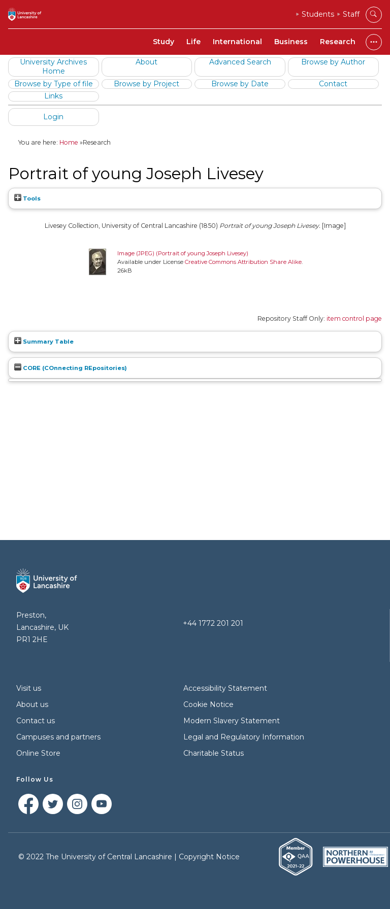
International (237, 41)
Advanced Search (240, 61)
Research (337, 41)
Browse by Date (240, 83)
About (146, 61)
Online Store (38, 753)
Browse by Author (333, 61)
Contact (333, 83)
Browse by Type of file (53, 83)
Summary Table (44, 341)
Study (163, 41)
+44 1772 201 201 (213, 623)
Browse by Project (146, 83)
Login (53, 116)
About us (32, 704)
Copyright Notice (209, 856)
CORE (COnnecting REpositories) (70, 368)
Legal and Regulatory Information (243, 737)
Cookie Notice (208, 704)
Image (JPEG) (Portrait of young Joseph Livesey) (182, 253)
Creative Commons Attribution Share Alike (243, 261)
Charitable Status (213, 753)
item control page (354, 318)
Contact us (35, 720)
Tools (27, 198)
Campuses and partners (58, 737)
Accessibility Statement (225, 688)
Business (291, 41)
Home (68, 142)
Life (193, 41)
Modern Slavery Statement (231, 720)
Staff (351, 14)
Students (318, 14)
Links (53, 95)
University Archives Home (53, 66)
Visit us (28, 688)
